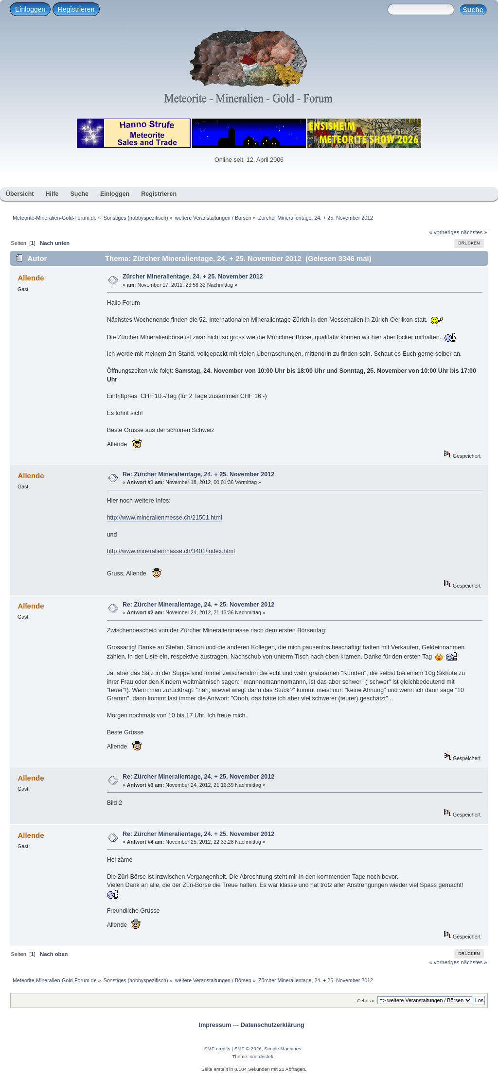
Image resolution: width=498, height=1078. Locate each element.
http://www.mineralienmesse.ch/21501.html (164, 517)
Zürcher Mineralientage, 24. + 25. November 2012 (193, 276)
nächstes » (474, 232)
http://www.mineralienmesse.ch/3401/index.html (171, 551)
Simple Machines (282, 1048)
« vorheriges (444, 232)
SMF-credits (217, 1048)
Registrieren (76, 9)
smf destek (261, 1056)
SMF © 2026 (248, 1048)
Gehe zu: (366, 1000)
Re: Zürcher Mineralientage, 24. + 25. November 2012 (198, 474)
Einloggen (30, 9)
